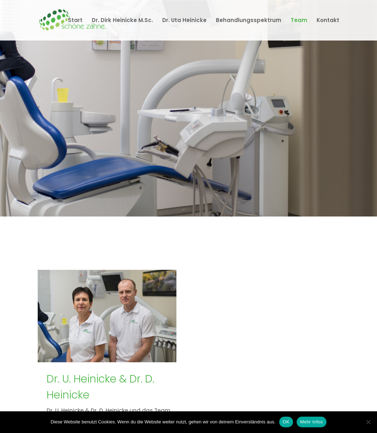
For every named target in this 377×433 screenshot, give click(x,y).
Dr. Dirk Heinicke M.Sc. (122, 21)
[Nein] (368, 422)
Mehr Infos (311, 421)
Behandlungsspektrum (248, 21)
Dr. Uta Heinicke (184, 21)
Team (299, 21)
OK (286, 421)
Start (75, 21)
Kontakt (328, 21)
